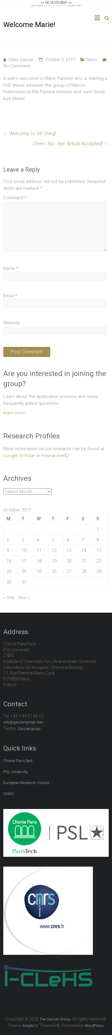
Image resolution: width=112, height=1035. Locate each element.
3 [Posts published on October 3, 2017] (23, 540)
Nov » (24, 597)
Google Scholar (19, 455)
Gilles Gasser (21, 59)
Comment (15, 197)
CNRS (8, 793)
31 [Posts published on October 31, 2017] (24, 582)
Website (11, 322)
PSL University (15, 771)
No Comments (17, 66)
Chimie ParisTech (18, 761)
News (91, 59)
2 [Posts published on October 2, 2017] (8, 540)
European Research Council (26, 782)
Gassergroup (29, 728)
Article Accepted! (70, 143)
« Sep (9, 597)
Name (11, 268)
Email (10, 295)
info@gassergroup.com (23, 722)
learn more (14, 412)
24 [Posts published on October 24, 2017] (24, 571)
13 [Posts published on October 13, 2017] (69, 550)
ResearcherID (55, 455)
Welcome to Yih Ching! (29, 133)
